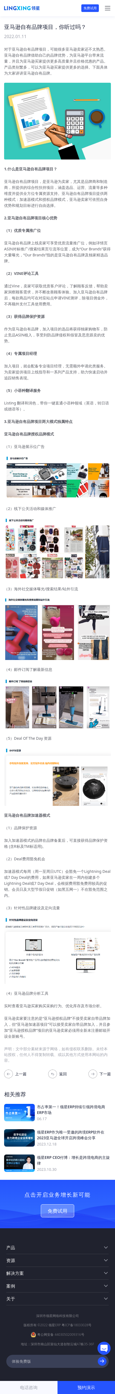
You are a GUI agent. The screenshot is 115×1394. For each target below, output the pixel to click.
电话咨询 (29, 1387)
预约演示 (86, 1387)
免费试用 (90, 8)
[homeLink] (22, 8)
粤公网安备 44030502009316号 (60, 1334)
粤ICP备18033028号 (76, 1325)
